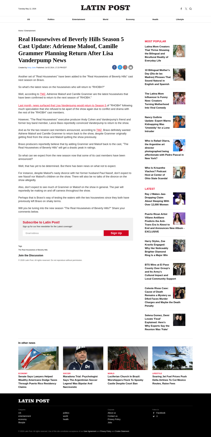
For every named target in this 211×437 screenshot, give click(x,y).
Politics (51, 19)
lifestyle (21, 422)
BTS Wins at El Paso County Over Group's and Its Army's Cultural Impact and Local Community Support (160, 271)
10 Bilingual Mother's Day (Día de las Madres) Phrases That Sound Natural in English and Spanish (158, 77)
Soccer (66, 373)
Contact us (113, 416)
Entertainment (78, 19)
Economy (130, 19)
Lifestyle (180, 19)
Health (155, 19)
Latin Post (105, 7)
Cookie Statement (122, 431)
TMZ (42, 94)
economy (22, 419)
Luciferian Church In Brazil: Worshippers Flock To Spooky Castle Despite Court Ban (125, 380)
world (65, 416)
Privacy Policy (114, 419)
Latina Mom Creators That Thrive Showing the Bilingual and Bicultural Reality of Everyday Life (157, 53)
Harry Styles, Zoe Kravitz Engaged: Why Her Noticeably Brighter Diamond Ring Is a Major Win (156, 248)
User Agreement (90, 431)
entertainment (24, 416)
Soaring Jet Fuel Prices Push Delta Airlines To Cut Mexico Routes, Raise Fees (169, 380)
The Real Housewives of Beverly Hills (32, 250)
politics (66, 413)
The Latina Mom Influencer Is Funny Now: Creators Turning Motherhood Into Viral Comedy (157, 100)
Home (20, 31)
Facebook (160, 413)
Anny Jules (31, 68)
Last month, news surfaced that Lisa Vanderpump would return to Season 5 (62, 105)
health (66, 419)
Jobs (110, 422)
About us (112, 413)
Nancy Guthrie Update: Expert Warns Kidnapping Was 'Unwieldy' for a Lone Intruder (158, 124)
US (28, 19)
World (105, 19)
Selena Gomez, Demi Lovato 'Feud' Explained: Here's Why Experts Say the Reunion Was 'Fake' (157, 322)
